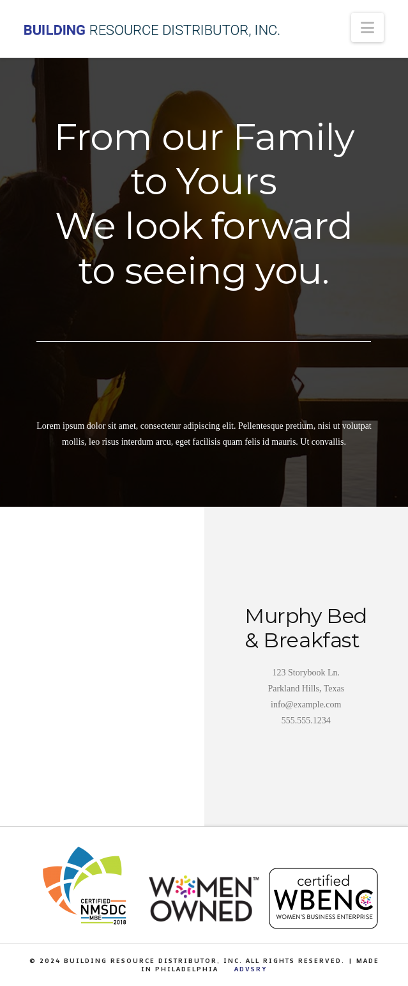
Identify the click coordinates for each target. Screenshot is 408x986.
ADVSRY (250, 968)
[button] (367, 27)
